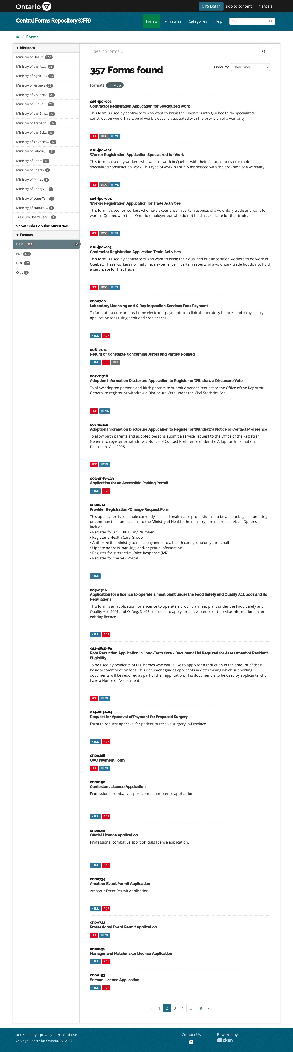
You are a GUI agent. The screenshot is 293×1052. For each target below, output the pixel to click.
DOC (104, 136)
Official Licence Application (114, 835)
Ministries (172, 21)
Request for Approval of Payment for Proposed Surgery (139, 717)
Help (218, 21)
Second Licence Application (114, 980)
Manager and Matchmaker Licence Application (131, 954)
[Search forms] (252, 21)
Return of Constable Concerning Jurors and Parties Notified (142, 354)
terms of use (66, 1034)
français (265, 6)
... (190, 1008)
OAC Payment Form (107, 760)
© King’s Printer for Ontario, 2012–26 (44, 1041)
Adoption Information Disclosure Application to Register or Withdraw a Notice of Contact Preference (178, 429)
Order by (221, 67)
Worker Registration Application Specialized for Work (137, 155)
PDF (94, 136)
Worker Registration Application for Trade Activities (135, 203)
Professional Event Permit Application (123, 927)
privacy (46, 1034)
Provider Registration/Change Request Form (129, 509)
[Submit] (271, 20)
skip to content (239, 6)
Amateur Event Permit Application (120, 884)
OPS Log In (211, 6)
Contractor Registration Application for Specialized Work (140, 106)
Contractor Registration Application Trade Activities (135, 252)
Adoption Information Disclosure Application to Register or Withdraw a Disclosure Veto (166, 381)
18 (200, 1008)
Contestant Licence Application (118, 787)
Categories (198, 21)
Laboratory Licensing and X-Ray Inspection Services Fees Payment (149, 306)
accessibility (26, 1034)
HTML (115, 136)
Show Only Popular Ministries (42, 226)
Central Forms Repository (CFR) (53, 20)
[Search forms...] (174, 51)
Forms (151, 21)
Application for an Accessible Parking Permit (129, 483)
